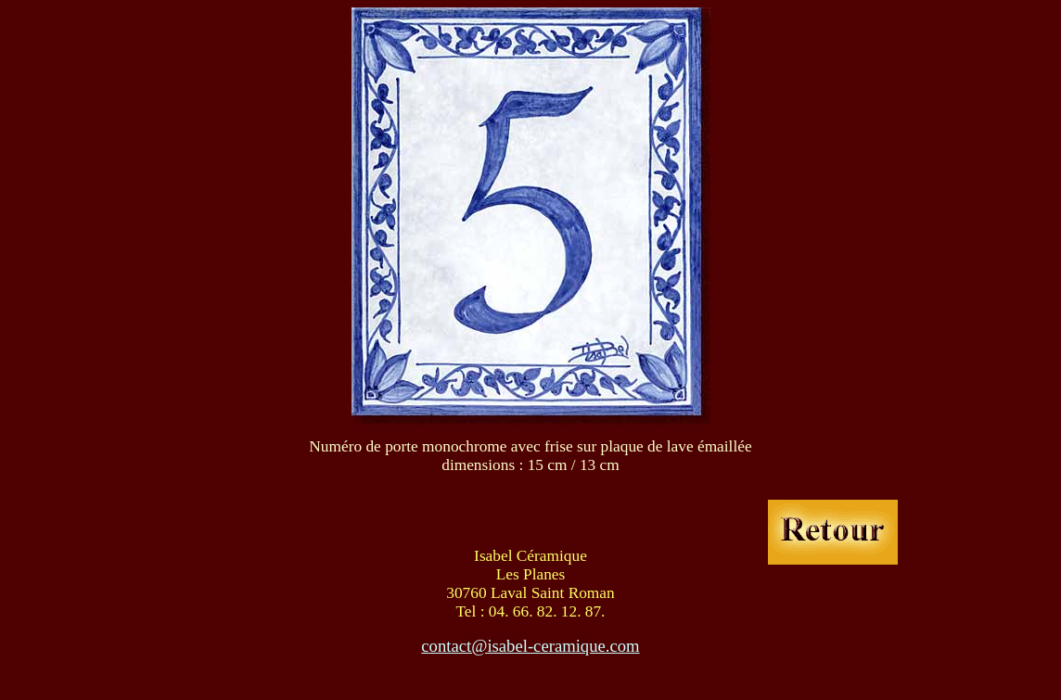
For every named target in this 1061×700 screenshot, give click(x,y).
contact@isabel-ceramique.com (530, 645)
